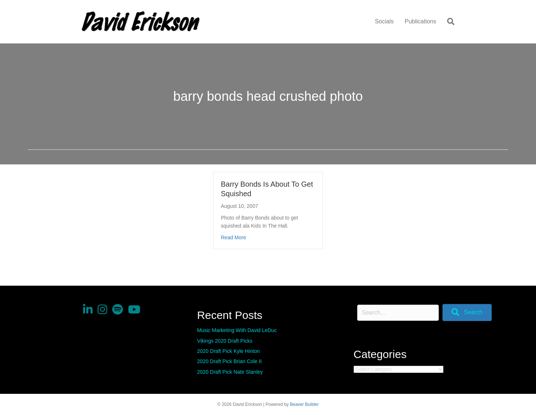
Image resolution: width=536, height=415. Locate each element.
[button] (466, 312)
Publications (420, 21)
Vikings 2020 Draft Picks (224, 341)
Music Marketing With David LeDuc (237, 330)
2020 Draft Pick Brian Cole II (229, 361)
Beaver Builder (304, 404)
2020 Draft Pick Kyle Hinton (228, 351)
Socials (384, 21)
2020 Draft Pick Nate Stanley (230, 372)
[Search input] (398, 313)
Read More (233, 236)
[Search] (448, 21)
